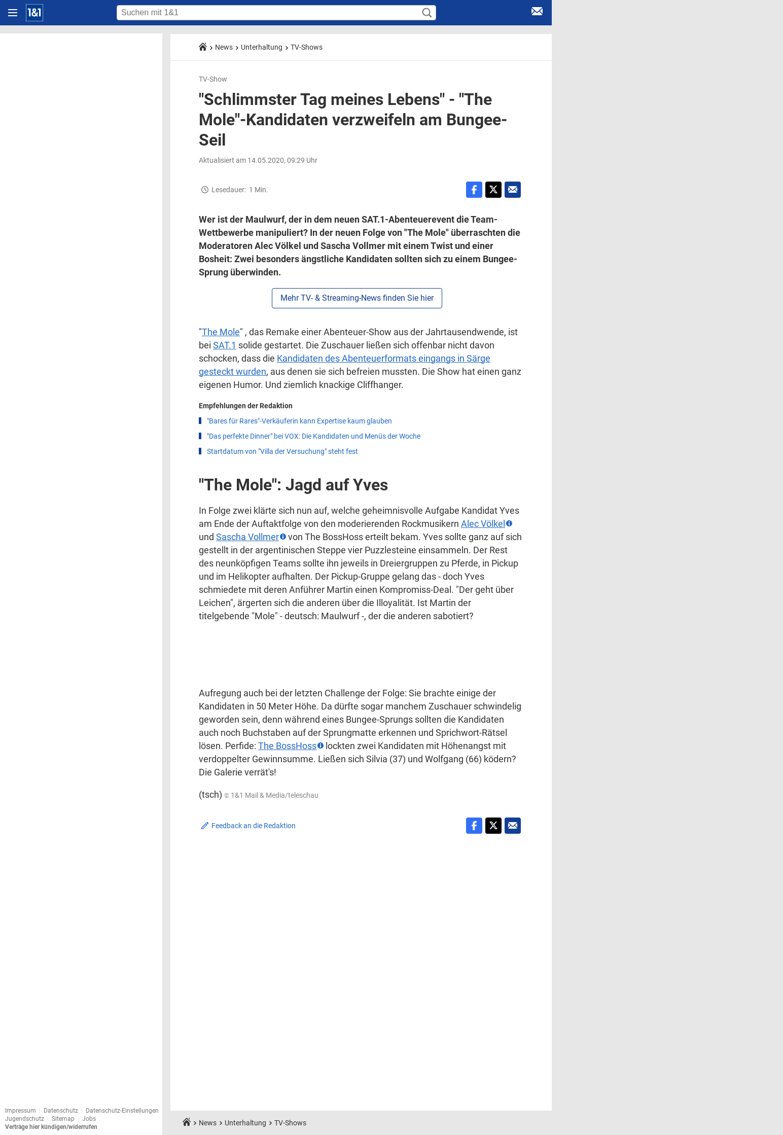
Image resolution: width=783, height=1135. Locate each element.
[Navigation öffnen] (12, 12)
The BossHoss (287, 745)
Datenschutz (61, 1110)
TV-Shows (307, 47)
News (224, 47)
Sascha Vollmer (247, 536)
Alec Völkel (483, 523)
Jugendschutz (24, 1118)
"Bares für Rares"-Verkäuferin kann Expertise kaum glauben (299, 421)
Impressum (20, 1110)
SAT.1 (224, 345)
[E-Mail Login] (537, 13)
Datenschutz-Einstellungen (122, 1110)
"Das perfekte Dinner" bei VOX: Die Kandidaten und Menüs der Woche (313, 436)
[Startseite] (34, 12)
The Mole (221, 332)
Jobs (89, 1118)
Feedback (253, 826)
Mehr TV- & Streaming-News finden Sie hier (357, 298)
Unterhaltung (261, 47)
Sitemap (63, 1118)
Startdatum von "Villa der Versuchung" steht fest (282, 451)
